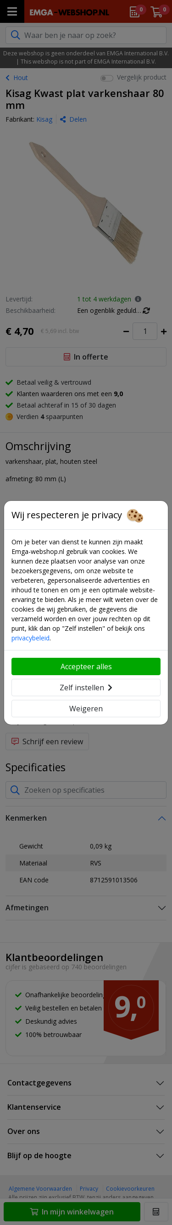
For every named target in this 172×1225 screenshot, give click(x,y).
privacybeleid (30, 638)
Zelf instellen (86, 687)
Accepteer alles (86, 666)
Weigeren (86, 709)
